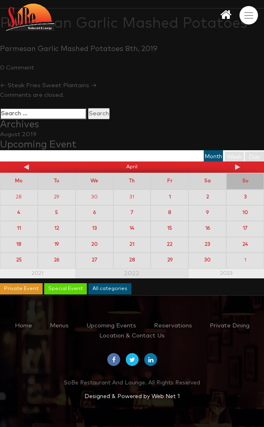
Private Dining (230, 326)
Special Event (65, 288)
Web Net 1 (165, 396)
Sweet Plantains (69, 85)
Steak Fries (20, 85)
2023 (226, 273)
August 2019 (18, 134)
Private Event (21, 288)
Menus (59, 326)
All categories (109, 288)
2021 (37, 273)
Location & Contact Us (132, 336)
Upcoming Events (111, 326)
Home (23, 326)
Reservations (173, 326)
